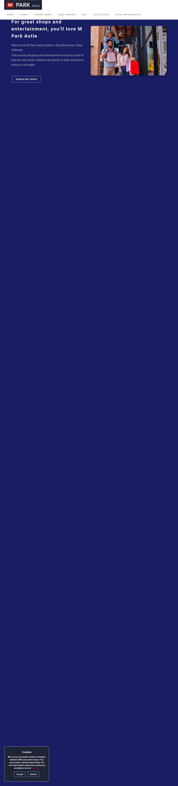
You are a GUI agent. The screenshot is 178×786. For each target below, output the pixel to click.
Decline (33, 774)
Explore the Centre (26, 79)
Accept (20, 774)
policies (35, 768)
